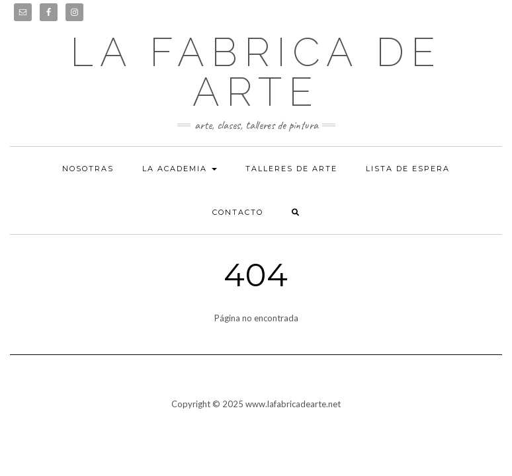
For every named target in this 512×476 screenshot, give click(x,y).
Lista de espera (408, 168)
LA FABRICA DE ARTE (256, 72)
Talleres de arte (291, 168)
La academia (179, 168)
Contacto (237, 212)
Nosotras (88, 168)
